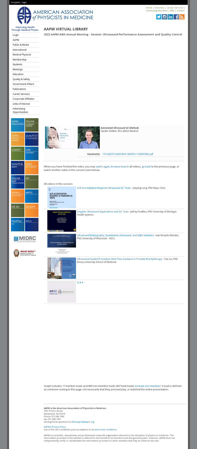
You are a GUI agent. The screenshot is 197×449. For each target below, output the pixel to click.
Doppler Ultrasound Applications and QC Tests (103, 211)
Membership (20, 59)
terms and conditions (106, 429)
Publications (19, 89)
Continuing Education (157, 10)
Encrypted (15, 2)
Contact (180, 10)
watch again (103, 166)
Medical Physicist (22, 54)
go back (146, 166)
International (20, 49)
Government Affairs (23, 84)
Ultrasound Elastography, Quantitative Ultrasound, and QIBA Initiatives (115, 235)
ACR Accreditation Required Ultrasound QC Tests (103, 188)
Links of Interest (21, 103)
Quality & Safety (21, 79)
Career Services (175, 7)
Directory (159, 7)
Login (24, 2)
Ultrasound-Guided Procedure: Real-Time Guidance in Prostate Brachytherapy (119, 259)
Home (149, 7)
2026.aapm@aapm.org (82, 421)
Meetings (18, 69)
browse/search (120, 166)
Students (17, 64)
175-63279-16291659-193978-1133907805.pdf (128, 154)
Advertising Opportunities (20, 110)
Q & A (80, 282)
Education (18, 74)
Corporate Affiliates (23, 98)
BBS (172, 10)
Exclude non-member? (148, 386)
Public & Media (21, 44)
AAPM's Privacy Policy (55, 426)
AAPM (16, 40)
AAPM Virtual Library (66, 29)
